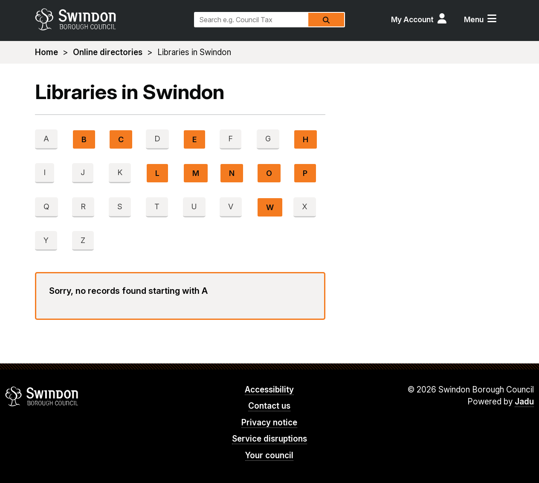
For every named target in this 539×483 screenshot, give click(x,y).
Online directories (107, 52)
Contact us (269, 406)
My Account (412, 19)
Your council (269, 455)
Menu (474, 19)
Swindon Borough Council (42, 396)
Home (46, 52)
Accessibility (269, 390)
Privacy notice (269, 422)
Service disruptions (269, 439)
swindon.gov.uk (110, 19)
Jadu (524, 402)
